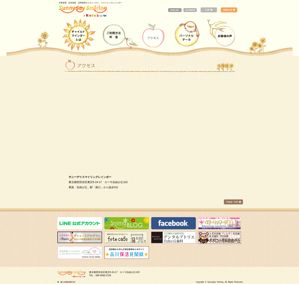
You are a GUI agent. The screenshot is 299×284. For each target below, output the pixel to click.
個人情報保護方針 (68, 282)
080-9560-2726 (103, 275)
